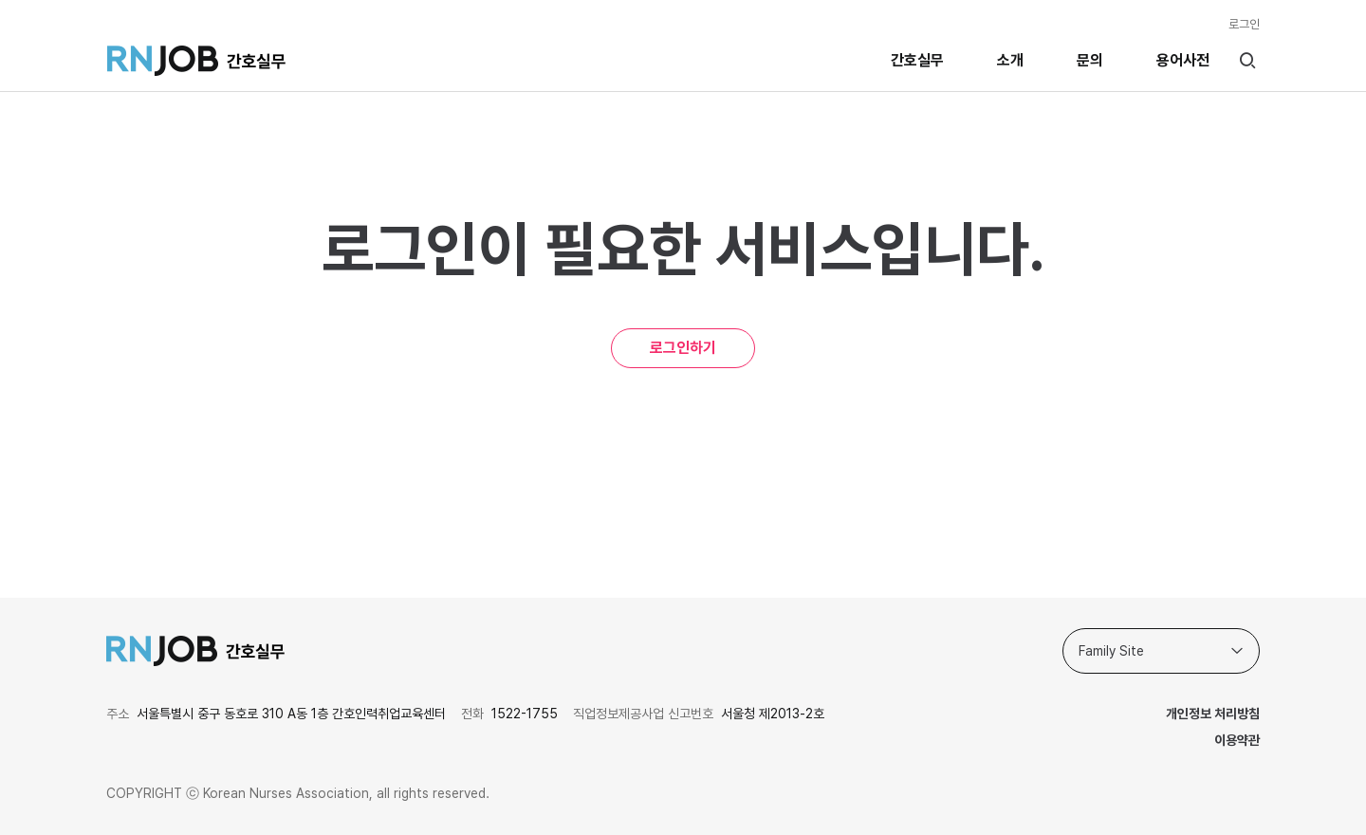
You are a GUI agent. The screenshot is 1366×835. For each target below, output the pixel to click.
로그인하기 (683, 348)
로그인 (1244, 24)
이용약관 (1237, 740)
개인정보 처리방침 (1213, 713)
